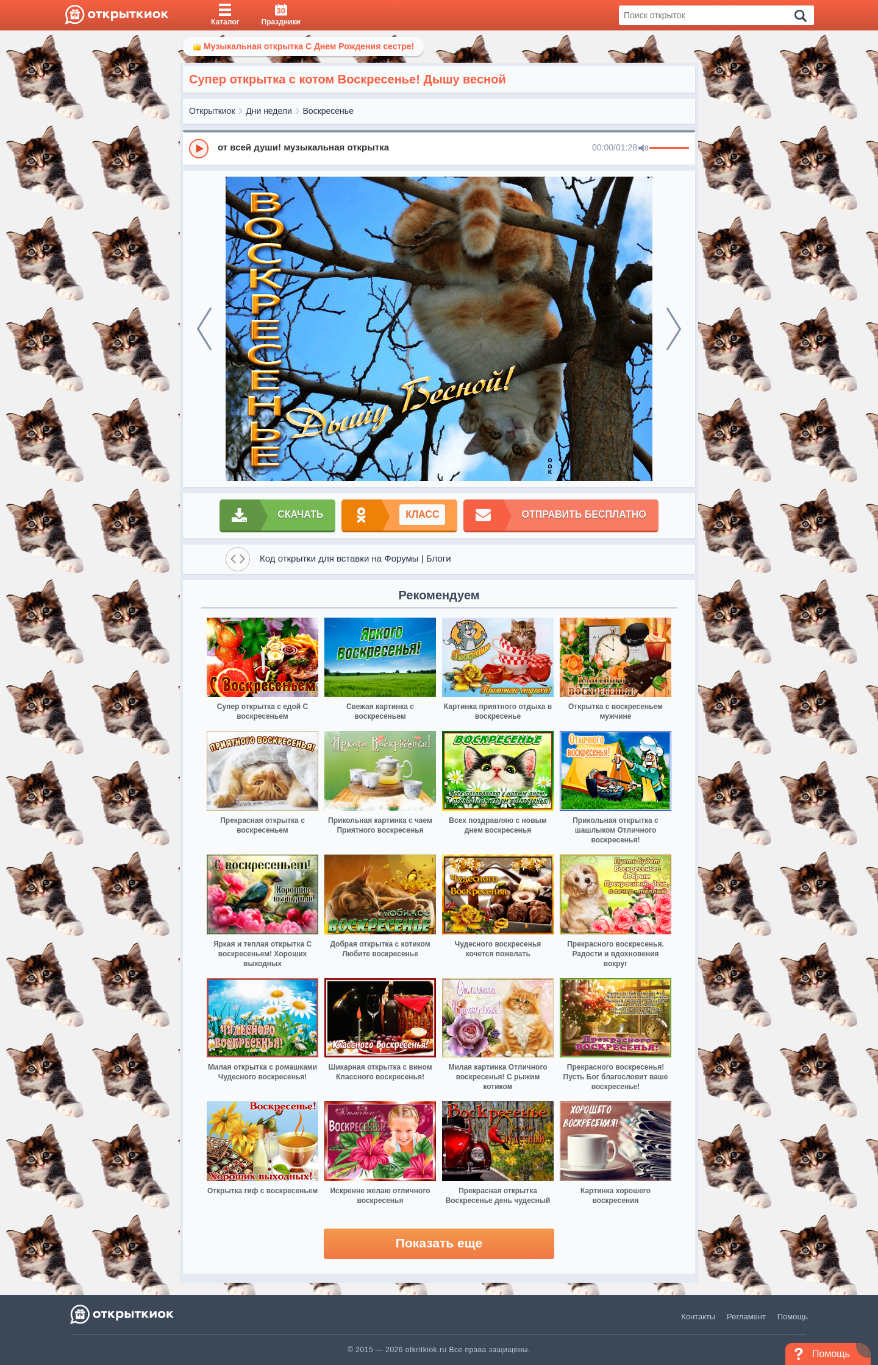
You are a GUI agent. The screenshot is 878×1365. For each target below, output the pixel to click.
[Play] (199, 148)
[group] (439, 148)
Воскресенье (328, 111)
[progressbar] (669, 148)
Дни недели (269, 111)
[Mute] (643, 149)
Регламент (746, 1316)
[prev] (204, 329)
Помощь (792, 1316)
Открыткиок (212, 111)
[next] (673, 329)
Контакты (698, 1316)
